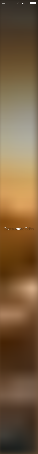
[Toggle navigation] (3, 3)
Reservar (33, 3)
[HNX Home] (19, 3)
